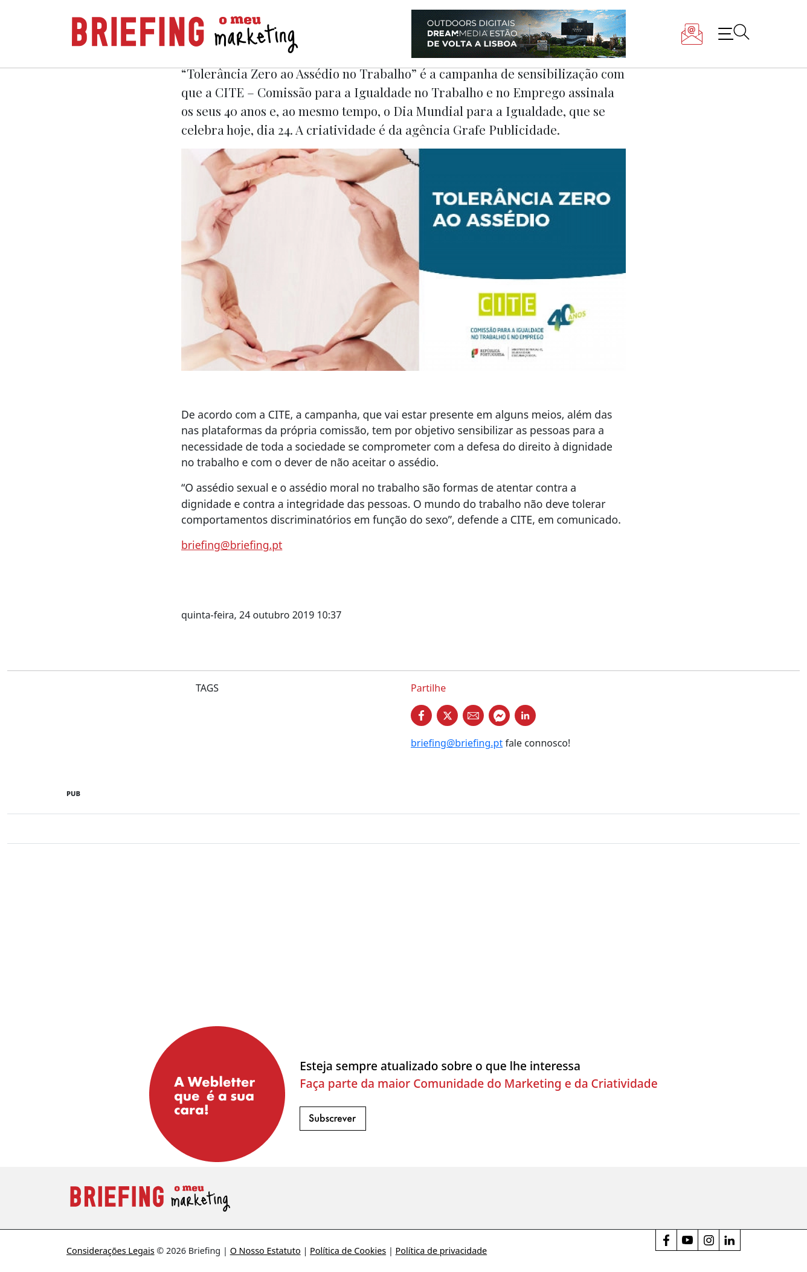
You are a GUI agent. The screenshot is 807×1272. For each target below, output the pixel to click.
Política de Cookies (348, 1250)
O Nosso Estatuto (265, 1250)
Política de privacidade (441, 1250)
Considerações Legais (110, 1250)
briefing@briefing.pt (231, 545)
